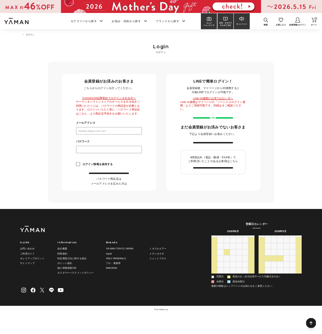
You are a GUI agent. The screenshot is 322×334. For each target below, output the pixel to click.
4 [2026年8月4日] (226, 265)
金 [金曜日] (245, 252)
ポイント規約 (64, 277)
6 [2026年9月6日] (261, 265)
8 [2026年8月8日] (251, 265)
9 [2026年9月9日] (280, 265)
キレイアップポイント (32, 272)
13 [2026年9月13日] (261, 270)
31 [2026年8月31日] (220, 289)
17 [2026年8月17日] (220, 277)
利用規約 (62, 267)
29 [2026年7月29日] (232, 259)
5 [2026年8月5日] (232, 265)
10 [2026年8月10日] (220, 270)
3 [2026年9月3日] (239, 289)
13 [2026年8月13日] (239, 270)
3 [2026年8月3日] (220, 265)
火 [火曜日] (227, 252)
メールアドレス (85, 123)
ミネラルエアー (157, 262)
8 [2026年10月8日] (286, 289)
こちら (121, 187)
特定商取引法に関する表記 (72, 272)
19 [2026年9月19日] (299, 270)
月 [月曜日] (220, 252)
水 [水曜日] (233, 252)
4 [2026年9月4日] (245, 289)
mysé (109, 267)
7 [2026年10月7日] (280, 289)
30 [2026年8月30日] (214, 289)
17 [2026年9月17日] (286, 270)
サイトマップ (27, 277)
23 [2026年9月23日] (280, 277)
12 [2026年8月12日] (232, 270)
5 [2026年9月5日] (251, 289)
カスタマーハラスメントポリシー (75, 286)
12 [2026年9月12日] (299, 265)
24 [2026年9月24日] (286, 277)
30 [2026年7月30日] (239, 259)
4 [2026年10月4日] (261, 289)
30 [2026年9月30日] (280, 283)
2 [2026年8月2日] (214, 265)
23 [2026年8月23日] (214, 283)
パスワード (83, 141)
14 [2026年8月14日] (245, 270)
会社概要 (62, 262)
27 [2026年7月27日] (220, 259)
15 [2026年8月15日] (251, 270)
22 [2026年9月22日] (274, 277)
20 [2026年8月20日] (239, 277)
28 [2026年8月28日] (245, 283)
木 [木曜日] (239, 252)
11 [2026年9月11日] (292, 265)
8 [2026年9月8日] (274, 265)
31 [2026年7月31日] (245, 259)
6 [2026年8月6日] (239, 265)
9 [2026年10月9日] (292, 289)
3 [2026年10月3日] (299, 283)
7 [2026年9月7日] (268, 265)
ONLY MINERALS (116, 272)
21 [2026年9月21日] (268, 277)
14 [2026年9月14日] (268, 270)
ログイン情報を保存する (97, 164)
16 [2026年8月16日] (214, 277)
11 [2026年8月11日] (226, 270)
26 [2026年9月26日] (299, 277)
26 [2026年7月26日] (214, 259)
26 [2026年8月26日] (232, 283)
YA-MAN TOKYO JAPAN (119, 262)
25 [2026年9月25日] (292, 277)
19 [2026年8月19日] (232, 277)
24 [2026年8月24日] (220, 283)
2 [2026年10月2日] (292, 283)
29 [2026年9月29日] (274, 283)
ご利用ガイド (27, 267)
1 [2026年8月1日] (251, 259)
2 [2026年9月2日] (232, 289)
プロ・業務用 (113, 277)
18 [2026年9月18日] (292, 270)
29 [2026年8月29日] (251, 283)
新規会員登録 (213, 155)
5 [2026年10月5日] (268, 289)
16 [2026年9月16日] (280, 270)
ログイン (109, 177)
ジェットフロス (157, 272)
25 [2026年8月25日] (226, 283)
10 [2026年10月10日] (299, 289)
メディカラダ (156, 267)
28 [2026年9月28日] (268, 283)
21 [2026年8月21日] (245, 277)
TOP (21, 35)
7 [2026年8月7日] (245, 265)
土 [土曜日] (251, 252)
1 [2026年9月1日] (226, 289)
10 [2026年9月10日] (286, 265)
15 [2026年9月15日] (274, 270)
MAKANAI (111, 282)
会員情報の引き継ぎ (213, 188)
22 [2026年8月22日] (251, 277)
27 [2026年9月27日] (261, 283)
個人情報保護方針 (67, 282)
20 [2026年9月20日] (261, 277)
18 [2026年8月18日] (226, 277)
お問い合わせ (27, 262)
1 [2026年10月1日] (286, 283)
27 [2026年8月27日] (239, 283)
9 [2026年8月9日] (214, 270)
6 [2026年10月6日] (274, 289)
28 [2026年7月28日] (226, 259)
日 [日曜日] (214, 252)
